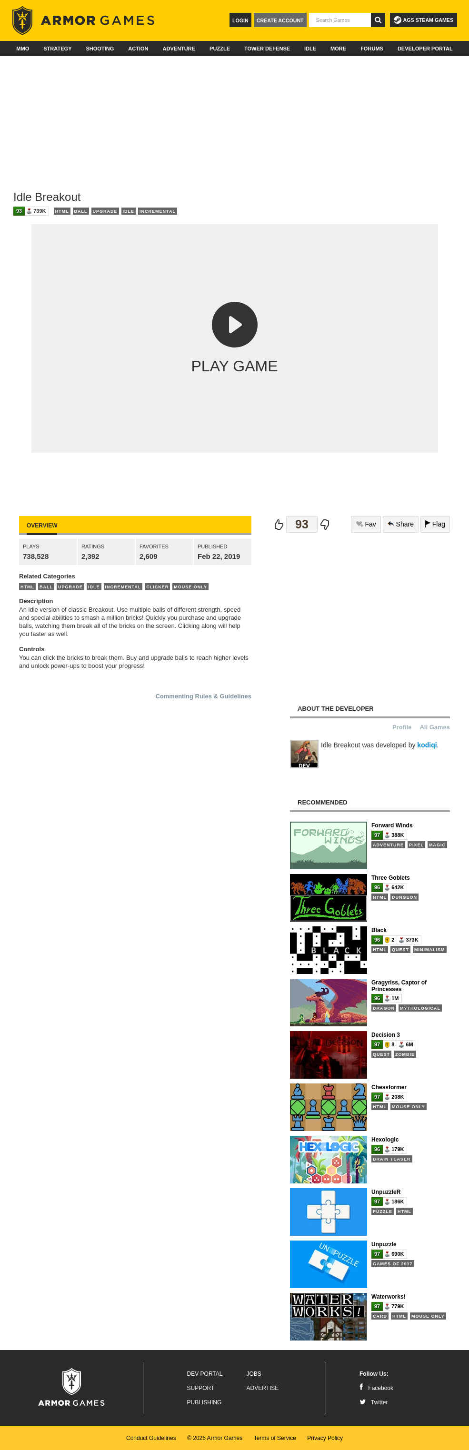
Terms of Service (275, 1438)
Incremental (158, 211)
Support (201, 1388)
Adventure (178, 48)
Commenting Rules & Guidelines (203, 696)
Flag (435, 524)
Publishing (204, 1402)
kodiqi (427, 745)
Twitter (373, 1402)
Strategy (57, 48)
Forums (371, 48)
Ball (81, 211)
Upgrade (105, 211)
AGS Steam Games (423, 20)
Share (401, 524)
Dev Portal (205, 1374)
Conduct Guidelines (151, 1438)
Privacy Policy (325, 1438)
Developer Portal (425, 48)
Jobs (254, 1374)
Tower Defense (267, 48)
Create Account (280, 20)
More (338, 48)
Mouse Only (190, 587)
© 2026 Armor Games (214, 1438)
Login (240, 20)
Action (138, 48)
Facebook (376, 1388)
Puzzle (220, 48)
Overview (42, 525)
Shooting (100, 48)
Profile (401, 727)
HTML (62, 211)
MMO (22, 48)
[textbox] (340, 20)
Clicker (157, 587)
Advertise (263, 1388)
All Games (434, 727)
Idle (310, 48)
